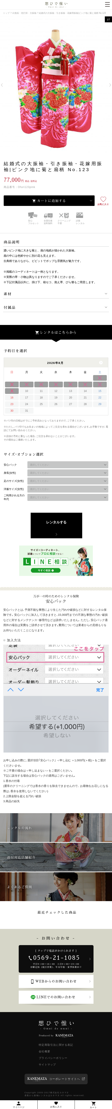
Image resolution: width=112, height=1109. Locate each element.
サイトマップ (47, 1064)
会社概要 (44, 1051)
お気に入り (103, 204)
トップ (6, 13)
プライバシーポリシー (53, 1058)
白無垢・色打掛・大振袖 (24, 13)
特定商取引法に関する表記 (56, 1045)
